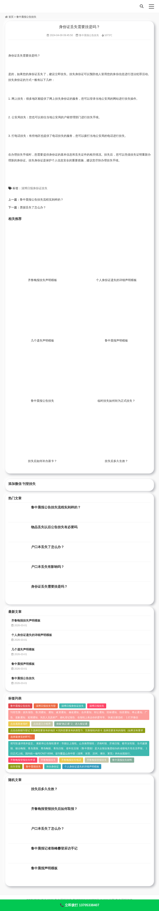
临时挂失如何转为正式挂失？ (116, 400)
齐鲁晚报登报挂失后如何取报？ (54, 809)
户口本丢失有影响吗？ (47, 566)
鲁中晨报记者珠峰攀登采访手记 (54, 848)
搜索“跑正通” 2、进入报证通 (71, 723)
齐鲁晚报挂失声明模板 (42, 280)
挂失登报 (15, 766)
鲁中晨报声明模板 (116, 340)
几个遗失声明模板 (42, 340)
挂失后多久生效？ (116, 461)
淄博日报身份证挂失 (34, 188)
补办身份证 (52, 766)
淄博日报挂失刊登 (46, 705)
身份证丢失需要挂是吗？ (49, 586)
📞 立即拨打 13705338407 (79, 905)
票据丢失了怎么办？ (33, 207)
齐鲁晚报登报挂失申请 (22, 760)
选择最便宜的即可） (21, 736)
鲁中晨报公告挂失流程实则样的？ (41, 199)
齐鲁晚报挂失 (48, 760)
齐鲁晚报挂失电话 (71, 760)
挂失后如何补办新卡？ (42, 461)
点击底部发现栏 (19, 723)
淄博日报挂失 (96, 705)
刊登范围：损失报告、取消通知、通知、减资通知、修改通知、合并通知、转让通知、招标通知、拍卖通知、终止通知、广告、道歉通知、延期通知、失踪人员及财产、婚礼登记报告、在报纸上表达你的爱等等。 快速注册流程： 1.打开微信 (78, 715)
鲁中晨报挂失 (33, 766)
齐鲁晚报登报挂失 (97, 760)
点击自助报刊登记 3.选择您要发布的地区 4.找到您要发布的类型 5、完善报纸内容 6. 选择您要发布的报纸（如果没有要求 (76, 730)
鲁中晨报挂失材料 (122, 760)
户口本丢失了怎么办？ (47, 547)
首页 (9, 16)
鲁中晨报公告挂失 (26, 16)
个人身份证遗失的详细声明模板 (116, 280)
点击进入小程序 (42, 723)
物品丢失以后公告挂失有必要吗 (54, 527)
